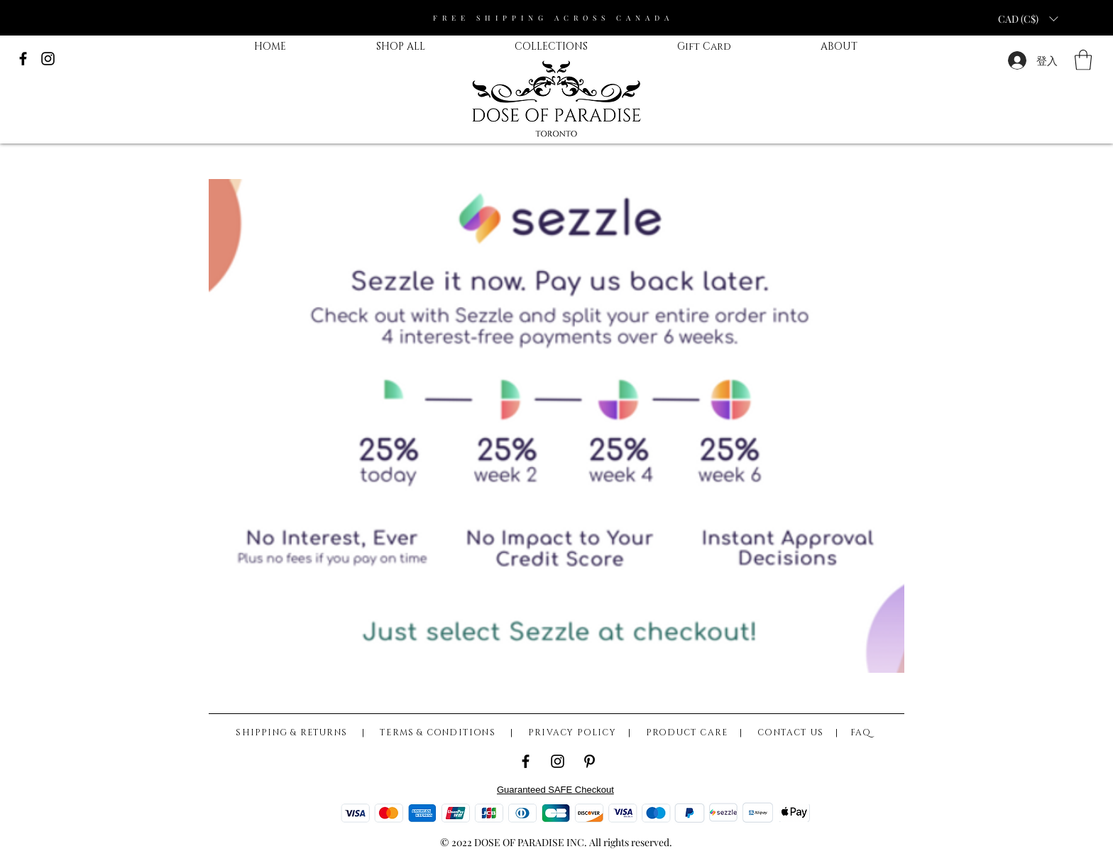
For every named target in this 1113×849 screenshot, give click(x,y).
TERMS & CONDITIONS (439, 732)
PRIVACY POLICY (572, 732)
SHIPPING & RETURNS (296, 732)
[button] (1083, 60)
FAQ (861, 732)
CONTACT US (790, 732)
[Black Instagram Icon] (48, 58)
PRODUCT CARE (687, 732)
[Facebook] (525, 761)
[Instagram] (557, 761)
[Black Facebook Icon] (23, 58)
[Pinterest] (589, 761)
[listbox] (1028, 18)
